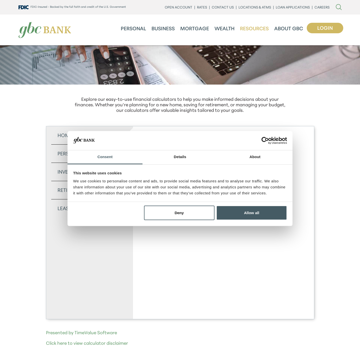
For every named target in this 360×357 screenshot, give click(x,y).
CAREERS (322, 8)
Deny (179, 213)
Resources (254, 29)
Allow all (251, 213)
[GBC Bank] (44, 30)
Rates (202, 8)
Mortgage (194, 29)
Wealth (224, 29)
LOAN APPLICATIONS (293, 8)
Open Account (178, 8)
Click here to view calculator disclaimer (87, 343)
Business (163, 29)
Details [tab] (180, 157)
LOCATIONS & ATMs (254, 8)
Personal (133, 29)
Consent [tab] (105, 157)
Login (325, 28)
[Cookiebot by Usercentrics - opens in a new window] (265, 140)
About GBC (288, 29)
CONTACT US (223, 8)
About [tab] (255, 157)
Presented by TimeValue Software (81, 333)
